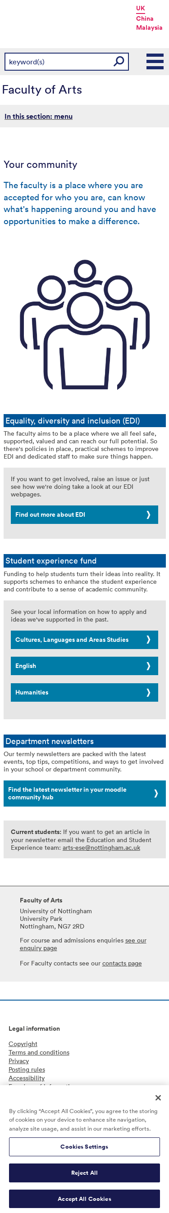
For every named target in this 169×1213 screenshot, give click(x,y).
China (145, 18)
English (25, 665)
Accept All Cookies (84, 1201)
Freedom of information (43, 1086)
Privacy (19, 1060)
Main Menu (155, 62)
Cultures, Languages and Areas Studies (71, 639)
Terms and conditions (39, 1052)
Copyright (23, 1043)
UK (140, 8)
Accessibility (27, 1077)
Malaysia (149, 27)
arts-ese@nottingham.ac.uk (101, 847)
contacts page (122, 963)
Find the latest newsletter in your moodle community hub (67, 793)
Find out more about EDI (50, 514)
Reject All (84, 1175)
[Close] (158, 1100)
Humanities (31, 692)
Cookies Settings (84, 1149)
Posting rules (27, 1069)
